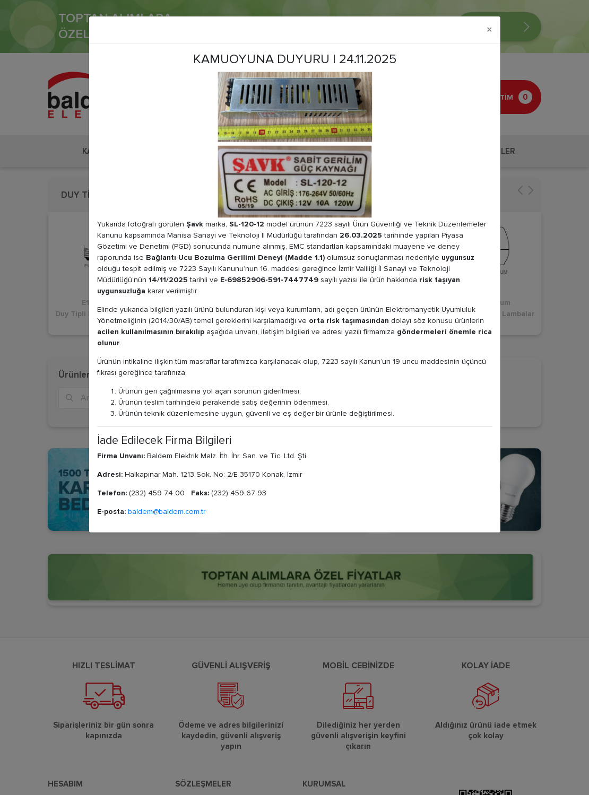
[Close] (489, 30)
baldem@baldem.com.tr (166, 511)
